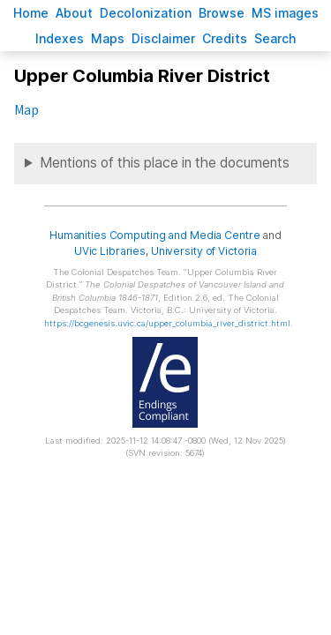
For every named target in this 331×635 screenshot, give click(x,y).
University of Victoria (204, 251)
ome (31, 12)
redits (224, 38)
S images (285, 12)
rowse (221, 12)
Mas (107, 38)
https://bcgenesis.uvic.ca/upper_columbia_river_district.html (167, 323)
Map (26, 110)
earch (275, 38)
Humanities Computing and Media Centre (154, 235)
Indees (59, 38)
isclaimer (163, 38)
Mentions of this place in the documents (165, 162)
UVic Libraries (110, 251)
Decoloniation (146, 12)
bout (74, 12)
